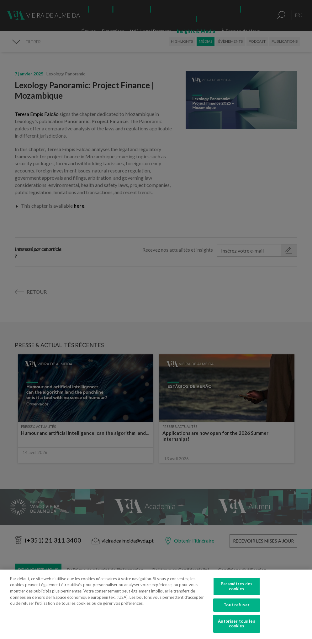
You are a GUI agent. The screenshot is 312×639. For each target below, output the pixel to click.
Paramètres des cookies (237, 592)
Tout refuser (237, 611)
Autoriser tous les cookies (236, 630)
